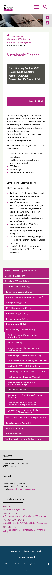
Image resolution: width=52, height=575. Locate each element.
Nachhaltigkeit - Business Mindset (23, 376)
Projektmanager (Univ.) (17, 313)
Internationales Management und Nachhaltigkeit (23, 348)
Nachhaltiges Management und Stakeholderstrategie (22, 383)
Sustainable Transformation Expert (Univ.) (26, 417)
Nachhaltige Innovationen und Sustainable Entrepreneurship (21, 403)
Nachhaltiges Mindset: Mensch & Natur (26, 371)
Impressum (15, 551)
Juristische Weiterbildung (17, 281)
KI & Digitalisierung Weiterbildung (21, 270)
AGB (39, 551)
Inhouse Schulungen (14, 428)
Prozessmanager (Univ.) (17, 318)
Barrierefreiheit (26, 557)
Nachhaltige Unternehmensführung (24, 355)
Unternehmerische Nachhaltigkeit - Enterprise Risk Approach (24, 411)
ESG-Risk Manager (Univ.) (18, 308)
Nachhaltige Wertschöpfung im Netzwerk (27, 360)
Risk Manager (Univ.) (16, 324)
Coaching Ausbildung (15, 275)
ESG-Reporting (14, 342)
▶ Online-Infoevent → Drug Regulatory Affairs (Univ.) (24, 531)
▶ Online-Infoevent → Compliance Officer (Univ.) (25, 516)
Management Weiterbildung (20, 39)
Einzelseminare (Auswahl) (18, 422)
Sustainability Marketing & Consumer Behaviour (25, 396)
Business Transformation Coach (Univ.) (24, 297)
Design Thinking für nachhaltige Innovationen (22, 336)
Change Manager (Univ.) (17, 302)
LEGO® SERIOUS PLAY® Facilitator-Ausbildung (25, 523)
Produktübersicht (13, 433)
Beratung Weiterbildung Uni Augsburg (23, 439)
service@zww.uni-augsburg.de (22, 489)
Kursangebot (18, 36)
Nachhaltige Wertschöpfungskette (23, 366)
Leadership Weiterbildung (17, 286)
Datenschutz (28, 551)
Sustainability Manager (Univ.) (21, 42)
